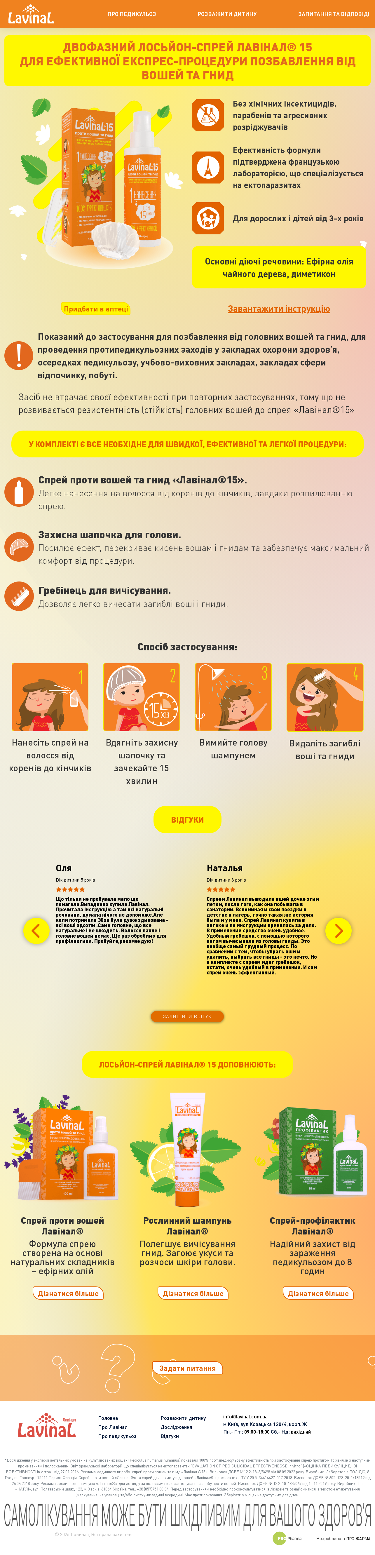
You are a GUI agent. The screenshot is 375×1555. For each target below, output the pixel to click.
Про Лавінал (113, 1427)
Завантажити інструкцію (279, 308)
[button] (36, 931)
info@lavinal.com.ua (245, 1416)
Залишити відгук (187, 1016)
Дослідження (176, 1427)
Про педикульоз (117, 1436)
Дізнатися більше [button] (68, 1293)
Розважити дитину (183, 1418)
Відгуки (170, 1436)
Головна (108, 1418)
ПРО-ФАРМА (358, 1538)
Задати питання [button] (187, 1368)
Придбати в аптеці (96, 308)
